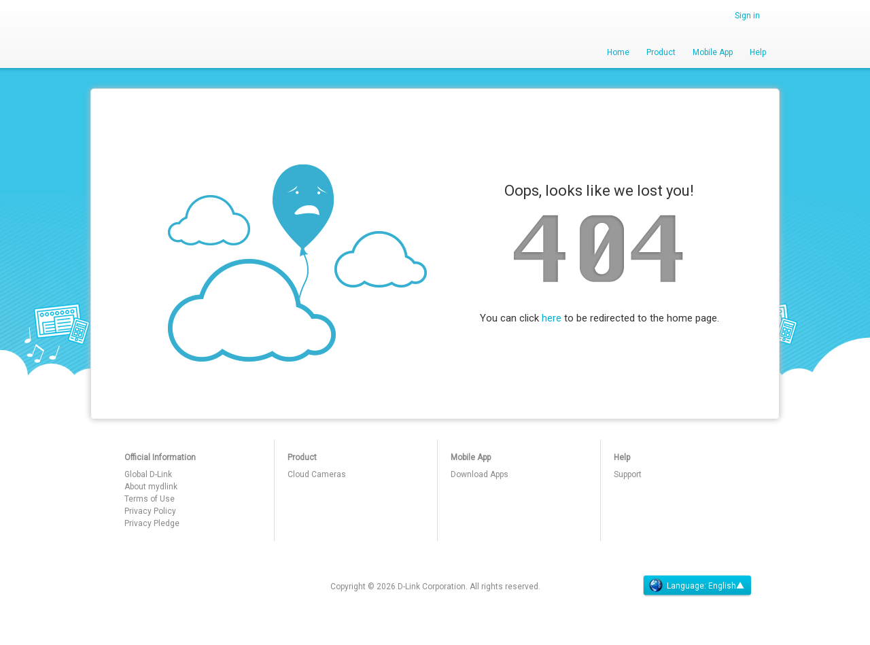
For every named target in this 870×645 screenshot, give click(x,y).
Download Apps (479, 474)
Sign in (747, 15)
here (551, 318)
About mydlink (150, 486)
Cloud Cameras (317, 474)
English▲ (726, 586)
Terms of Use (149, 499)
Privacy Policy (150, 511)
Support (628, 474)
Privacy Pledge (151, 523)
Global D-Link (148, 474)
